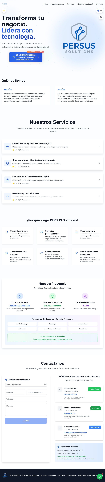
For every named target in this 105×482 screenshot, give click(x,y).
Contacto (99, 4)
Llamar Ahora (94, 389)
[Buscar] (101, 17)
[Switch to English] (99, 10)
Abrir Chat (95, 408)
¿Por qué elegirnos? (85, 4)
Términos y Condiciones (67, 475)
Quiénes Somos (57, 4)
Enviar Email (95, 427)
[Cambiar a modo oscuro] (4, 10)
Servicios (70, 4)
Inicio (46, 4)
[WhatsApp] (100, 477)
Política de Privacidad (86, 475)
